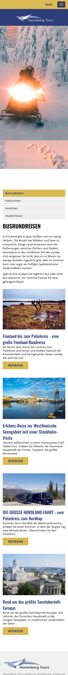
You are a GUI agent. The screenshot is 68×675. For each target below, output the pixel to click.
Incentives (11, 208)
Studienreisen (13, 216)
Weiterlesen (15, 365)
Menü (48, 4)
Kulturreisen (13, 200)
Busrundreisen (14, 193)
